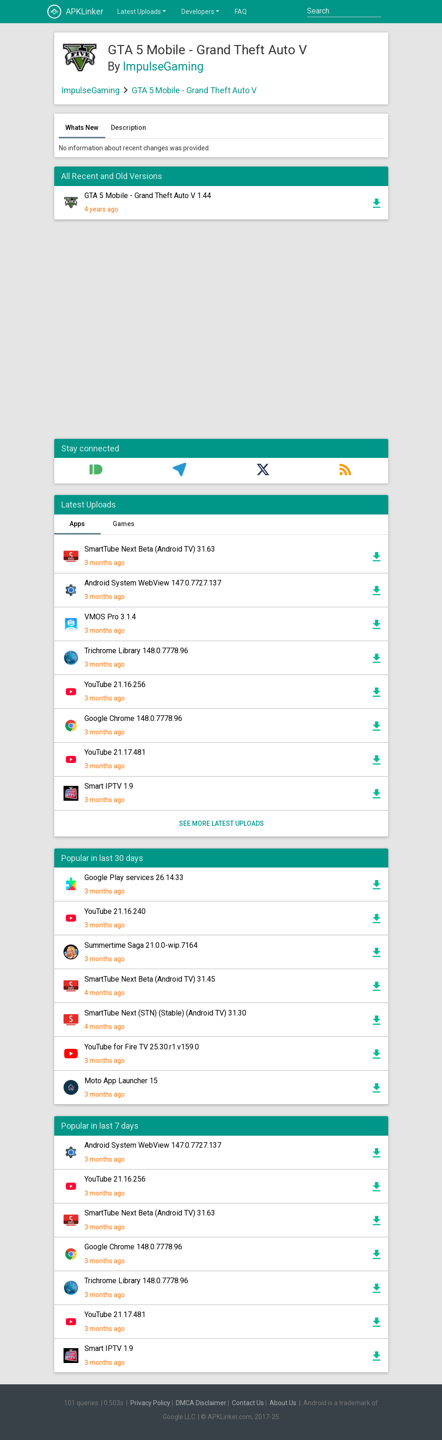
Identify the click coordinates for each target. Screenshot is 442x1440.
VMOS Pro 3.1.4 (110, 616)
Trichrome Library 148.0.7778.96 (136, 650)
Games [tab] (124, 523)
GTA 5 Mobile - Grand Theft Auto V (194, 90)
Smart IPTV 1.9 (108, 786)
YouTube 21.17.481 (115, 752)
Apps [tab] (77, 523)
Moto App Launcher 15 (121, 1080)
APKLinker (75, 12)
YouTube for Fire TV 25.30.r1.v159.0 (141, 1046)
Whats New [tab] (81, 127)
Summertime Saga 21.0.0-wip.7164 (141, 945)
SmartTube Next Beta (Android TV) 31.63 (149, 549)
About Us (282, 1403)
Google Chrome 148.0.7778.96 (133, 718)
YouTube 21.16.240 (115, 911)
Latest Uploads (142, 11)
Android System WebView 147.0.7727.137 (152, 583)
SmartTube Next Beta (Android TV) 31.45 (149, 979)
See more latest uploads (221, 823)
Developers (201, 11)
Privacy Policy (150, 1403)
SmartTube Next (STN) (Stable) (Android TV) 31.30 (165, 1013)
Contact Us (248, 1403)
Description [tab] (128, 127)
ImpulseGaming (163, 66)
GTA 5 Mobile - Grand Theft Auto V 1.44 (147, 195)
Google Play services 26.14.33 (134, 877)
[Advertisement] (221, 334)
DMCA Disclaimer (201, 1403)
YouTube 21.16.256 (115, 684)
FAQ (241, 11)
